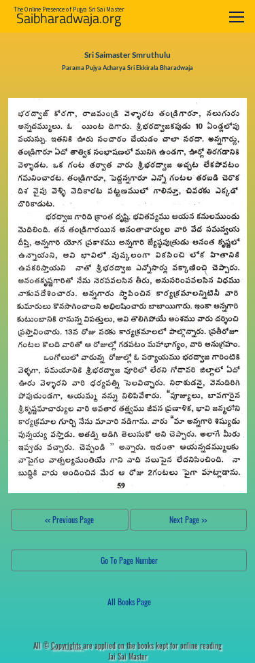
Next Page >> (188, 519)
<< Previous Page (69, 519)
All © (58, 645)
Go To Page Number (129, 560)
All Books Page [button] (129, 601)
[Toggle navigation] (236, 17)
